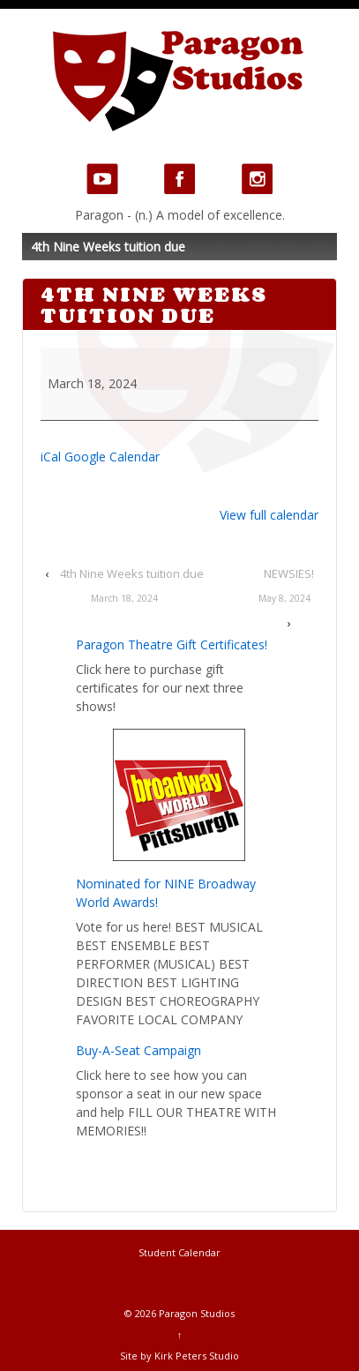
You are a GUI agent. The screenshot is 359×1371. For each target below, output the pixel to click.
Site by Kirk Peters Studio (179, 1355)
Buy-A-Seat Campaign (138, 1050)
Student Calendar (179, 1252)
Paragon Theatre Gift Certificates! (171, 644)
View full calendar (269, 514)
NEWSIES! (284, 588)
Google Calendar (112, 456)
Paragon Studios (195, 1313)
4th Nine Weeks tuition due (124, 588)
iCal (51, 456)
